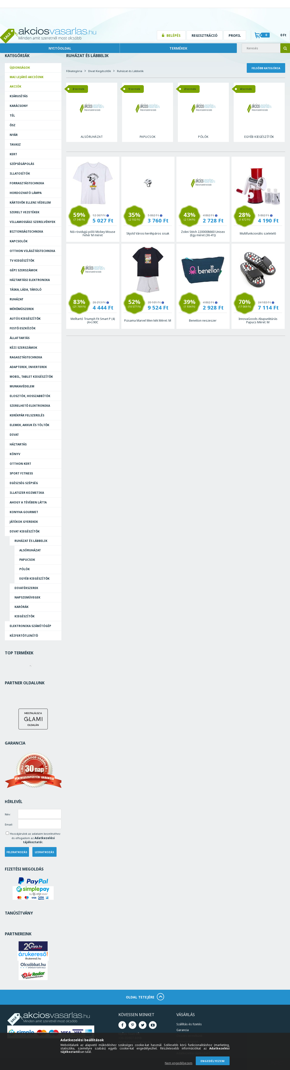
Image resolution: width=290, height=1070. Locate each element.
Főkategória (74, 71)
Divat (14, 435)
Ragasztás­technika (26, 357)
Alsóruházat (30, 550)
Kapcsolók (19, 241)
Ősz (12, 125)
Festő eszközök (23, 328)
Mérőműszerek (22, 309)
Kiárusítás (19, 96)
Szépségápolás (22, 164)
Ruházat (16, 299)
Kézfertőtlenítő (24, 636)
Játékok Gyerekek (24, 522)
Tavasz (15, 144)
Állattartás (19, 338)
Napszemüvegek (27, 597)
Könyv (15, 454)
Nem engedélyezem (178, 1063)
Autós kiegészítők (25, 319)
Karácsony (19, 106)
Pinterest (132, 1025)
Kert (13, 154)
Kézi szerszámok (23, 348)
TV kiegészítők (22, 260)
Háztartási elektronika (30, 280)
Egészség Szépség (24, 483)
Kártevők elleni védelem (30, 202)
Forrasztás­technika (27, 183)
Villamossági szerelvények (32, 222)
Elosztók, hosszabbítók (30, 396)
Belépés (174, 35)
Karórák (21, 607)
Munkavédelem (22, 386)
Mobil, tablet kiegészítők (31, 377)
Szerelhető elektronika (30, 406)
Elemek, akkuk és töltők (29, 425)
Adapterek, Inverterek (28, 367)
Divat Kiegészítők (25, 531)
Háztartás (18, 444)
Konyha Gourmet (24, 512)
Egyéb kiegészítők (34, 578)
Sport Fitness (21, 473)
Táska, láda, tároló (26, 290)
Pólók (24, 569)
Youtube (153, 1025)
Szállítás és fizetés (189, 1024)
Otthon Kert (20, 464)
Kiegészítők (24, 616)
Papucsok (27, 560)
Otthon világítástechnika (32, 251)
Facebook (122, 1025)
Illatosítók (20, 173)
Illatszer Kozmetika (27, 493)
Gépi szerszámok (23, 270)
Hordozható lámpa (26, 193)
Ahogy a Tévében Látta (28, 502)
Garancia (182, 1030)
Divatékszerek (26, 588)
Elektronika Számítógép (30, 626)
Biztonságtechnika (26, 231)
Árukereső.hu (33, 958)
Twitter (142, 1025)
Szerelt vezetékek (24, 212)
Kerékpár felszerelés (27, 415)
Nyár (14, 135)
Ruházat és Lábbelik (30, 541)
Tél (12, 115)
